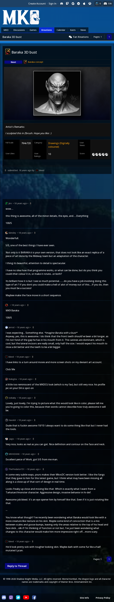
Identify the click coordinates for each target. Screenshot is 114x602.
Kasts (73, 30)
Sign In (52, 3)
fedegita (13, 379)
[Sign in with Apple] (84, 3)
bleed (41, 170)
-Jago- (12, 438)
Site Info (84, 597)
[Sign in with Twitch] (67, 3)
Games (33, 30)
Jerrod (11, 327)
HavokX (12, 420)
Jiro (10, 203)
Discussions (19, 30)
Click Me (10, 369)
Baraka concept (35, 62)
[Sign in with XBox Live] (90, 3)
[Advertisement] (57, 187)
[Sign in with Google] (73, 3)
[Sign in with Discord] (61, 3)
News (83, 30)
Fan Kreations (81, 37)
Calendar (61, 30)
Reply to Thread (16, 566)
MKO (6, 30)
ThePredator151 (16, 469)
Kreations (46, 30)
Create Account (37, 3)
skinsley (12, 232)
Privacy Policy (103, 597)
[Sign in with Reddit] (78, 3)
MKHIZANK (14, 454)
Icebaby (12, 397)
